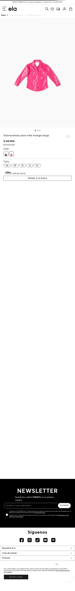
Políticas (6, 558)
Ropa (3, 15)
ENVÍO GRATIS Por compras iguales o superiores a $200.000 (37, 2)
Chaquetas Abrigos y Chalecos (16, 15)
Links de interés (9, 553)
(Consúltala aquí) (40, 512)
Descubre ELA (8, 548)
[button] (35, 130)
